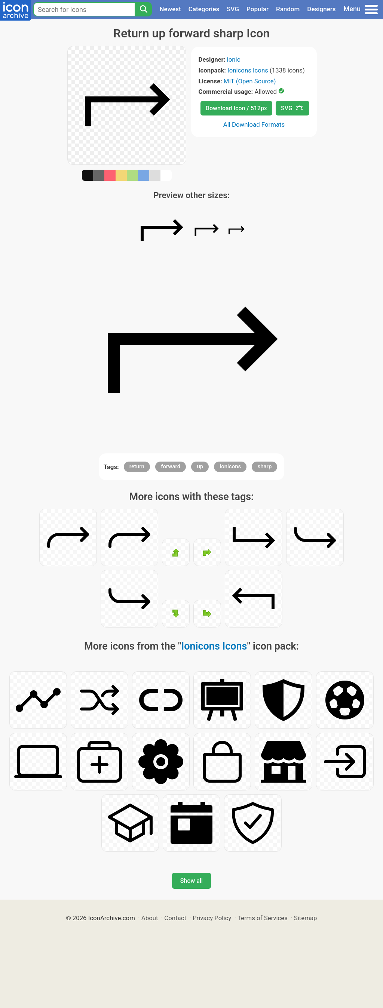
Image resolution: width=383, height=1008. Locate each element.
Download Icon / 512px (236, 108)
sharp (264, 466)
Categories (204, 9)
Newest (170, 9)
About (149, 918)
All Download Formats (254, 124)
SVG (233, 9)
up (200, 466)
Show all (191, 880)
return (136, 466)
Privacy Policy (212, 918)
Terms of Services (263, 918)
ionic (233, 59)
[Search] (143, 9)
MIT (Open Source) (250, 81)
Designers (321, 9)
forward (170, 466)
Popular (257, 9)
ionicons (230, 466)
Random (288, 9)
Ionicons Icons (247, 70)
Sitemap (305, 918)
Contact (175, 918)
